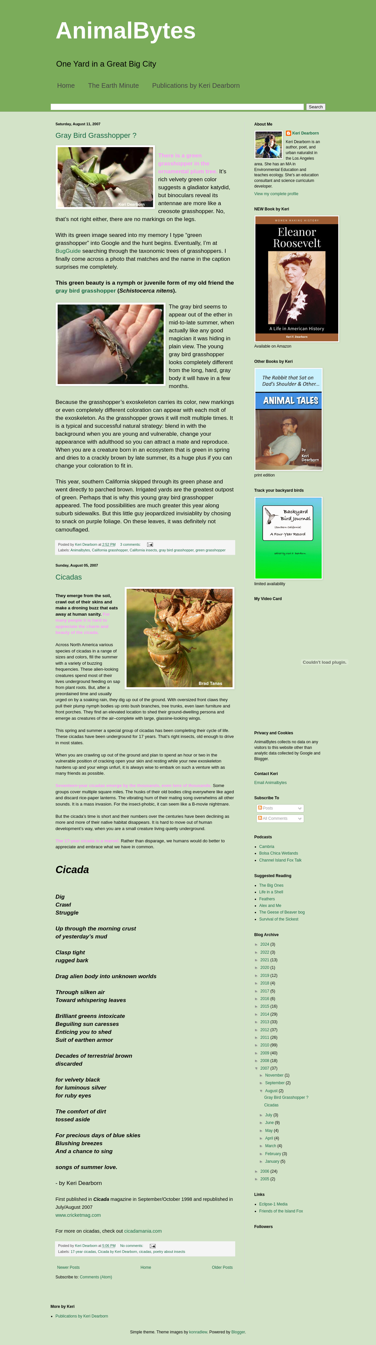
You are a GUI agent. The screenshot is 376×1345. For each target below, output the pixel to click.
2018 (265, 983)
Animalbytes (80, 550)
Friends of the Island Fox (281, 1211)
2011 (265, 1037)
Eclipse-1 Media (273, 1204)
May (269, 1130)
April (269, 1138)
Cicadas (69, 577)
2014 (265, 1014)
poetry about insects (169, 1252)
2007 (265, 1068)
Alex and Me (270, 905)
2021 (265, 960)
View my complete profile (276, 194)
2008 (265, 1060)
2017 (265, 991)
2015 (265, 1006)
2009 (265, 1053)
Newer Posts (68, 1267)
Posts (265, 808)
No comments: (132, 1246)
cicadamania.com (143, 1231)
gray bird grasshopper (86, 290)
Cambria (266, 846)
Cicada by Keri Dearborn (117, 1252)
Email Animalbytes (270, 782)
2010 (265, 1045)
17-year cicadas (83, 1252)
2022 (265, 952)
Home (66, 85)
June (270, 1122)
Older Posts (222, 1267)
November (275, 1075)
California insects (143, 550)
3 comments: (131, 544)
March (271, 1146)
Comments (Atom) (96, 1277)
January (272, 1161)
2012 (265, 1030)
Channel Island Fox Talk (280, 860)
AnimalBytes (126, 30)
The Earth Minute (113, 85)
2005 (265, 1179)
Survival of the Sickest (278, 919)
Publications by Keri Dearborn (196, 85)
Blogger (238, 1332)
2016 (265, 998)
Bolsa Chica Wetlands (278, 853)
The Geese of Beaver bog (282, 912)
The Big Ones (271, 885)
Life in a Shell (271, 892)
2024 (265, 944)
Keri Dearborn (306, 133)
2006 (265, 1171)
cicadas (145, 1252)
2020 (265, 967)
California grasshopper (110, 550)
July (269, 1115)
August (272, 1091)
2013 (265, 1022)
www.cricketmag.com (78, 1215)
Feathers (267, 899)
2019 (265, 975)
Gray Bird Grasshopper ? (96, 135)
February (273, 1153)
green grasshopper (210, 550)
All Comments (273, 818)
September (275, 1083)
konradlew (198, 1332)
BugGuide (68, 251)
